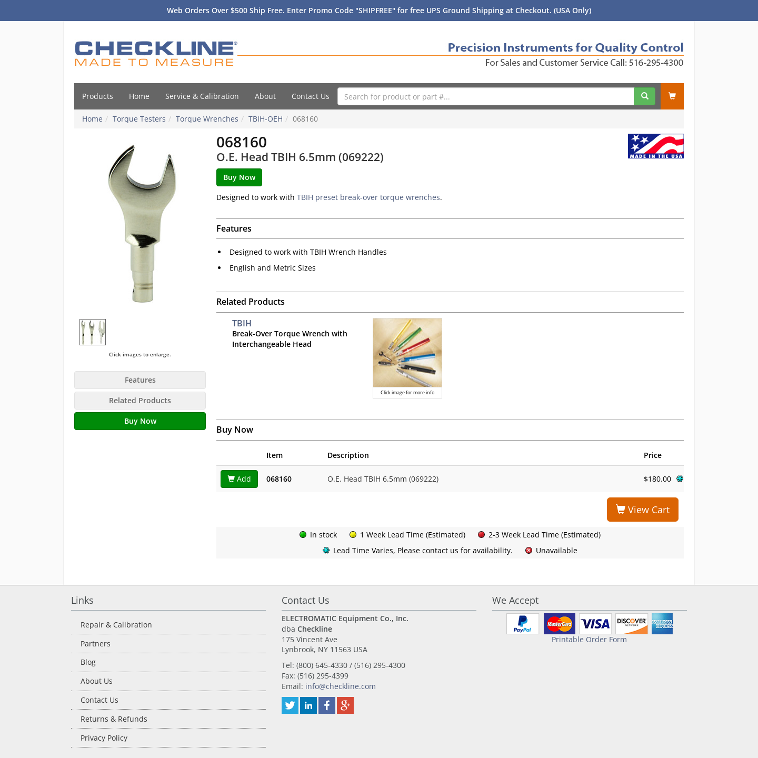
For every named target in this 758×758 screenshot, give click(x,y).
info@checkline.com (340, 686)
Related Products (140, 400)
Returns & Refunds (114, 719)
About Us (97, 681)
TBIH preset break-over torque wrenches (368, 197)
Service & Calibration (202, 96)
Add (239, 479)
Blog (88, 662)
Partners (96, 644)
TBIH (242, 323)
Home (139, 96)
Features (140, 380)
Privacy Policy (104, 738)
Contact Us (311, 96)
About (265, 96)
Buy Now (140, 421)
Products (97, 96)
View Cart (643, 509)
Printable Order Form (589, 639)
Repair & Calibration (116, 625)
